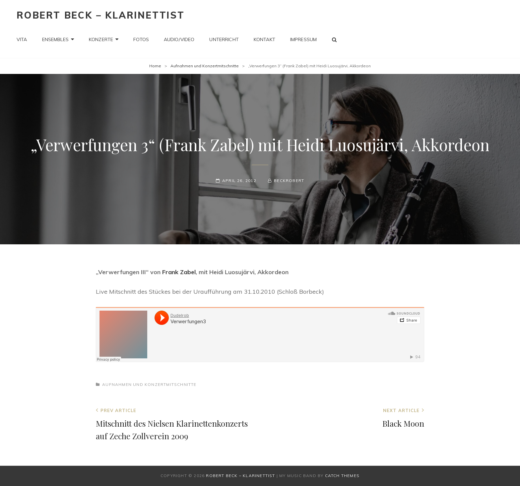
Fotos (141, 39)
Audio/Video (179, 39)
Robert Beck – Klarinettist (101, 15)
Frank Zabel (179, 272)
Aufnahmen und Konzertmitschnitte (204, 65)
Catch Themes (342, 475)
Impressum (303, 39)
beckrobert (289, 180)
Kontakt (264, 39)
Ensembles (55, 39)
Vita (22, 39)
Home (155, 65)
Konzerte (101, 39)
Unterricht (223, 39)
